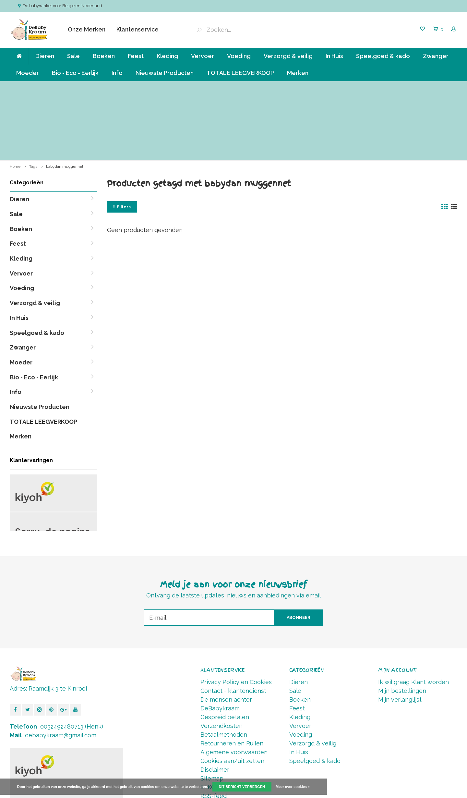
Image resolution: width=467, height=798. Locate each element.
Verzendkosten (221, 659)
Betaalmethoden (223, 668)
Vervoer (202, 56)
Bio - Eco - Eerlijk (75, 72)
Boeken (104, 56)
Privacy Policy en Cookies (236, 615)
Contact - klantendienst (233, 624)
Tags (33, 100)
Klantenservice (137, 29)
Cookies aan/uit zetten (232, 694)
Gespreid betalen (224, 650)
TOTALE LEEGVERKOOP (240, 72)
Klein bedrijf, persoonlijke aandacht (200, 87)
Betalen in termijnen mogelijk (306, 87)
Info (117, 72)
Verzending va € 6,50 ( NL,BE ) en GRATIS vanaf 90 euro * (70, 87)
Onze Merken (86, 29)
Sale (73, 56)
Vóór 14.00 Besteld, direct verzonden (412, 87)
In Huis (334, 56)
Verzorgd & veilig (288, 56)
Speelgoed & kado (383, 56)
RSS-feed (213, 729)
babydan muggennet (64, 100)
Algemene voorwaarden (234, 685)
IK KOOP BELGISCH (227, 721)
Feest (136, 56)
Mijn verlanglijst (400, 633)
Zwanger (436, 56)
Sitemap (211, 712)
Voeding (239, 56)
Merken (297, 72)
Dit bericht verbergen (242, 787)
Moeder (27, 72)
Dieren (44, 56)
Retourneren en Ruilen (231, 677)
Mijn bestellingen (402, 624)
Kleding (167, 56)
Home (15, 100)
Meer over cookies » (293, 787)
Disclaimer (214, 703)
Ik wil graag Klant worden (413, 615)
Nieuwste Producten (165, 72)
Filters (122, 140)
